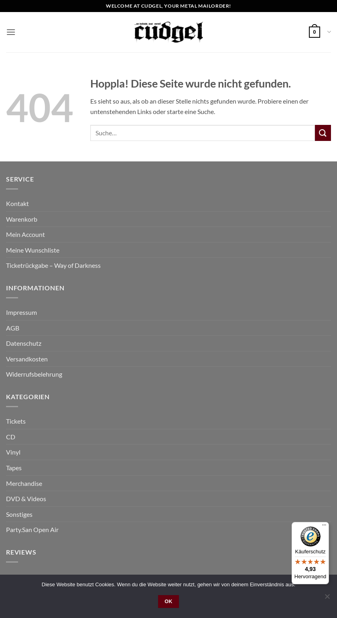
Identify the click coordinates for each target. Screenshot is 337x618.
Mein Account (25, 234)
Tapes (14, 467)
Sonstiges (19, 514)
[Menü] (324, 527)
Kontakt (17, 203)
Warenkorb (21, 219)
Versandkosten (27, 359)
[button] (11, 32)
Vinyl (13, 452)
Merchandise (24, 483)
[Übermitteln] (323, 133)
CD (10, 437)
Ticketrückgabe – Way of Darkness (53, 265)
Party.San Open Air (32, 529)
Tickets (16, 421)
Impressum (21, 312)
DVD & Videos (26, 498)
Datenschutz (23, 343)
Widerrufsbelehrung (34, 374)
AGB (12, 328)
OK (168, 601)
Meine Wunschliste (32, 250)
